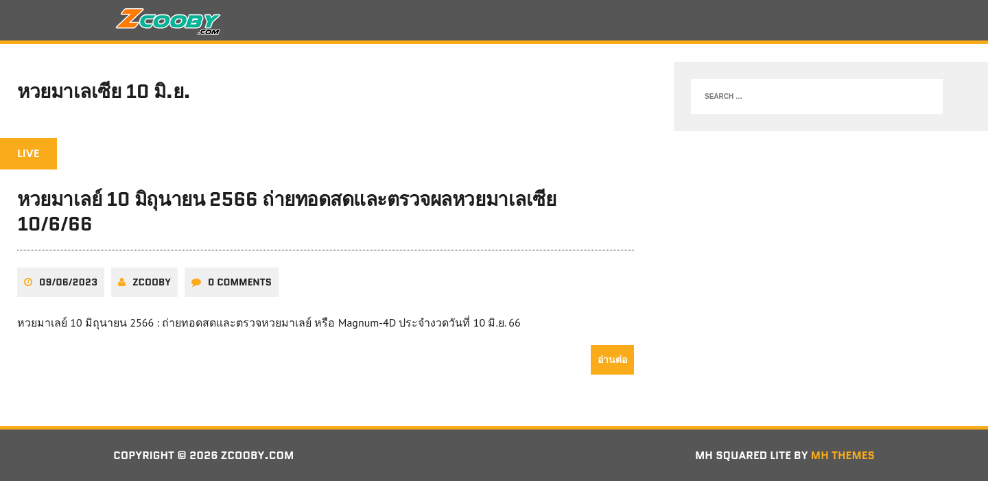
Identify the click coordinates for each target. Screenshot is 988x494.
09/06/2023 (68, 282)
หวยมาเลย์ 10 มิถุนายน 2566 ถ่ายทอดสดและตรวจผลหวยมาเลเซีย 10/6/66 (286, 211)
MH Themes (843, 455)
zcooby (151, 282)
